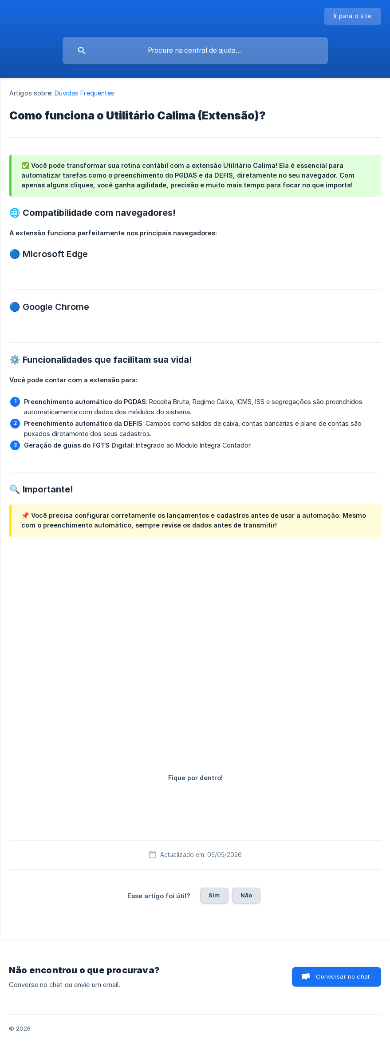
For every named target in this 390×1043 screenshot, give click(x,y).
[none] (353, 16)
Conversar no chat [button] (343, 976)
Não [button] (246, 895)
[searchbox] (195, 50)
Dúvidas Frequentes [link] (85, 93)
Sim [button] (214, 895)
